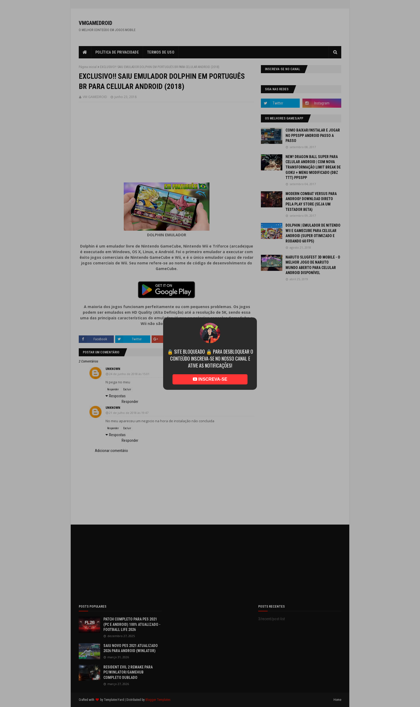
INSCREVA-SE (210, 379)
